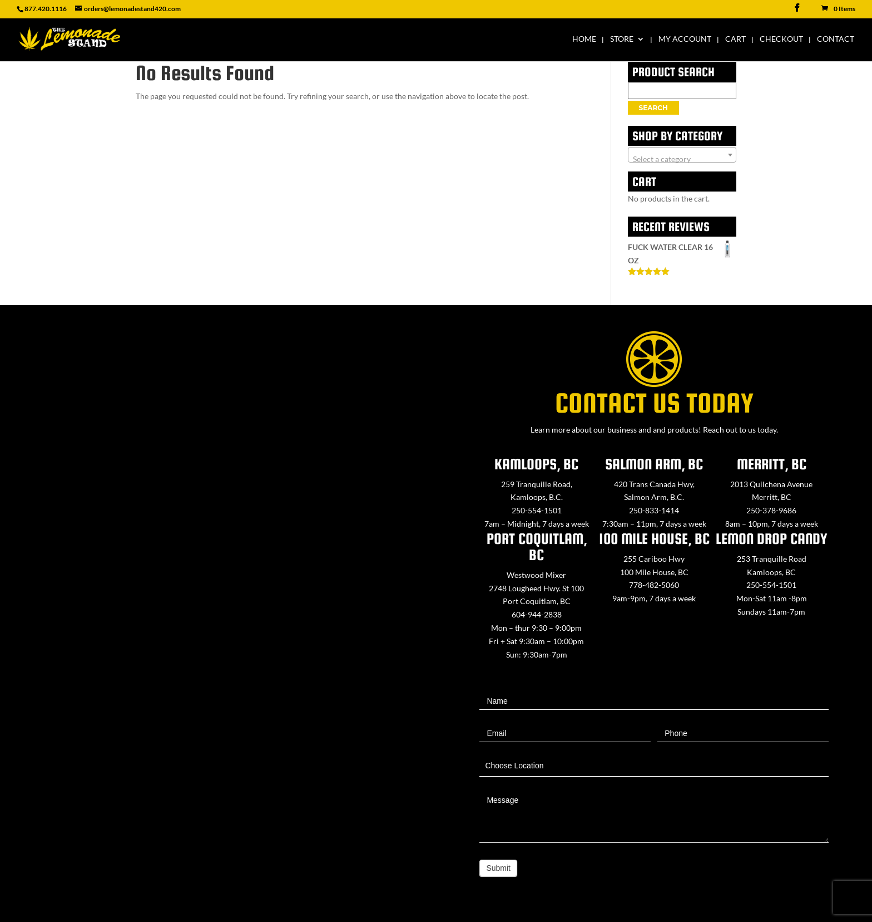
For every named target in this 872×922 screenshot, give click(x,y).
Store (621, 39)
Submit (498, 868)
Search (653, 108)
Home (584, 39)
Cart (735, 39)
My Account (684, 39)
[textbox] (682, 159)
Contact (835, 39)
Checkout (781, 39)
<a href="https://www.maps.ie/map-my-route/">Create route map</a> (218, 608)
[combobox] (682, 155)
